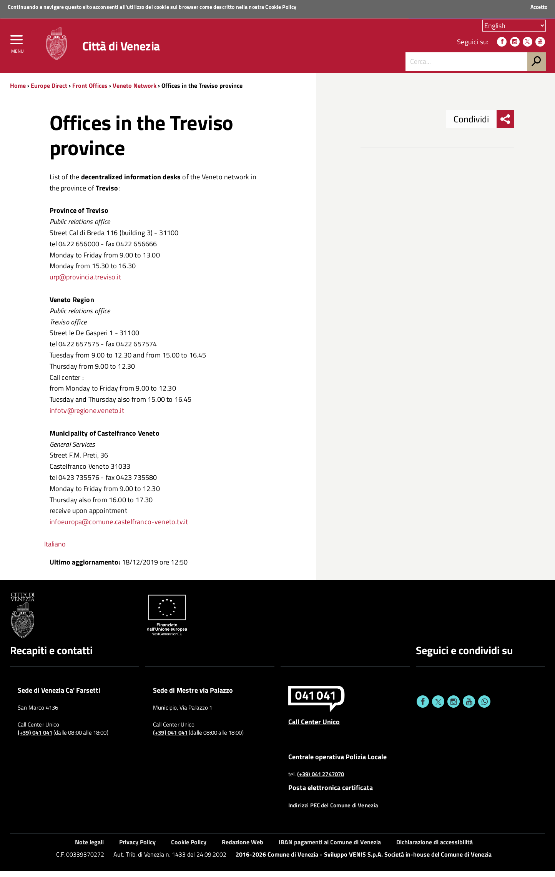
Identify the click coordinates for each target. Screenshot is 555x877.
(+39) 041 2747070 (320, 780)
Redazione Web (242, 847)
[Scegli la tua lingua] (514, 26)
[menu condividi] (505, 125)
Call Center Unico (314, 727)
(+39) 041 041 (35, 738)
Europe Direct (50, 91)
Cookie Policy (280, 7)
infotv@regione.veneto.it (87, 416)
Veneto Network (134, 91)
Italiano (55, 550)
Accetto (538, 7)
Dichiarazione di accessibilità (434, 847)
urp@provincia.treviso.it (85, 282)
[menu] (17, 45)
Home (18, 91)
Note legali (89, 847)
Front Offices (90, 91)
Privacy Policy (137, 847)
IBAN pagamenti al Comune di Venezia (330, 847)
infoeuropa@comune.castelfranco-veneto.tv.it (119, 527)
